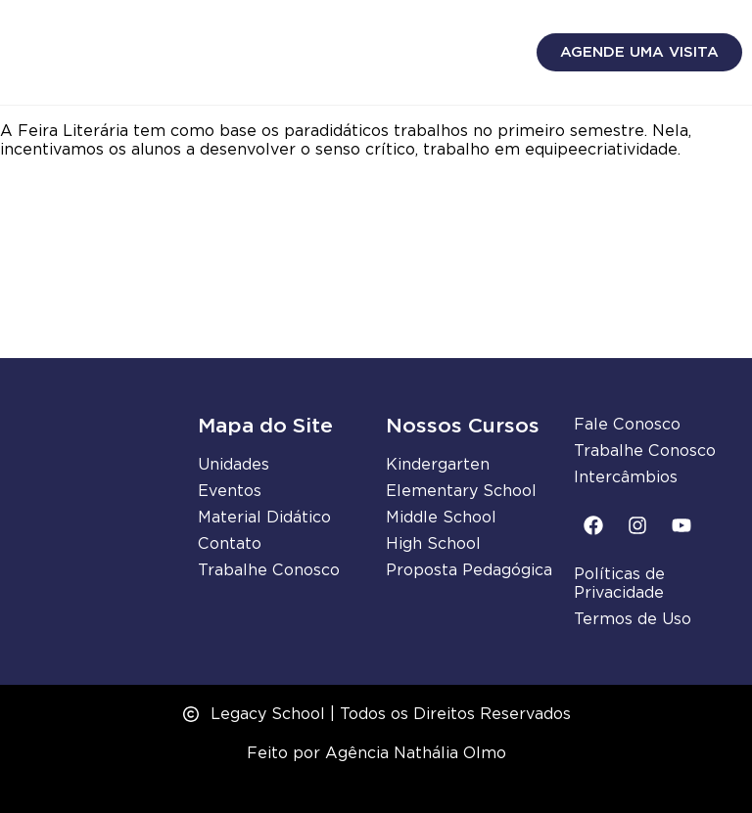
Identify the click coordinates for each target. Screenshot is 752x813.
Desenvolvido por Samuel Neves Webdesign (376, 787)
